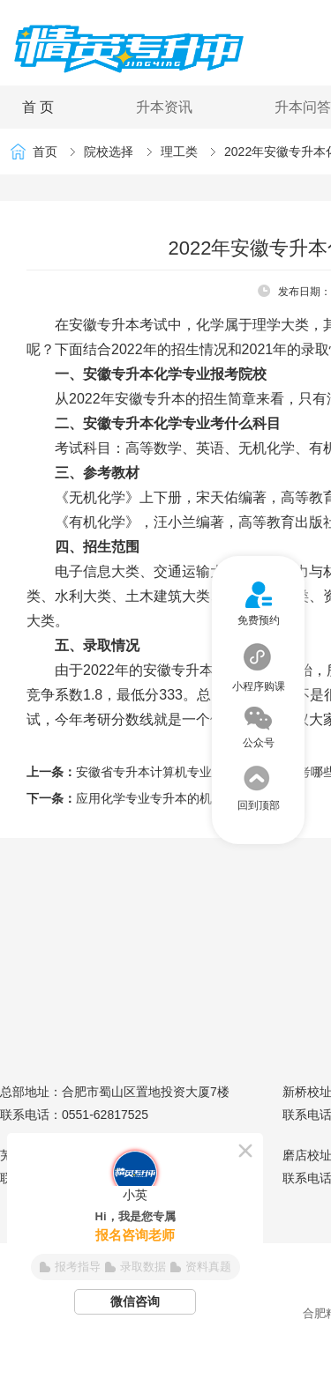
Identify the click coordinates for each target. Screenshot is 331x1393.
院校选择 (108, 151)
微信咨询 (135, 1301)
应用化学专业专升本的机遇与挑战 (168, 798)
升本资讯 (164, 107)
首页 (45, 151)
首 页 (38, 107)
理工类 (179, 151)
